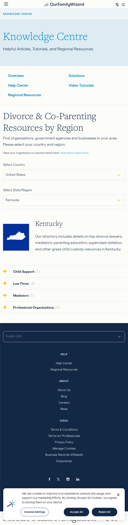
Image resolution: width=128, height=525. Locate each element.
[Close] (118, 494)
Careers (64, 402)
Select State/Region (17, 190)
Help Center (18, 85)
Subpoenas (64, 461)
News (64, 409)
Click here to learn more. (74, 152)
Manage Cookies (64, 448)
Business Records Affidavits (64, 454)
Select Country (14, 164)
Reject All (104, 511)
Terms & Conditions (64, 429)
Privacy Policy (64, 442)
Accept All (76, 511)
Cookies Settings (34, 511)
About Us (64, 390)
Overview (16, 76)
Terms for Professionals (64, 436)
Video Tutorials (81, 85)
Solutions (77, 76)
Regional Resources (24, 95)
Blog (64, 396)
